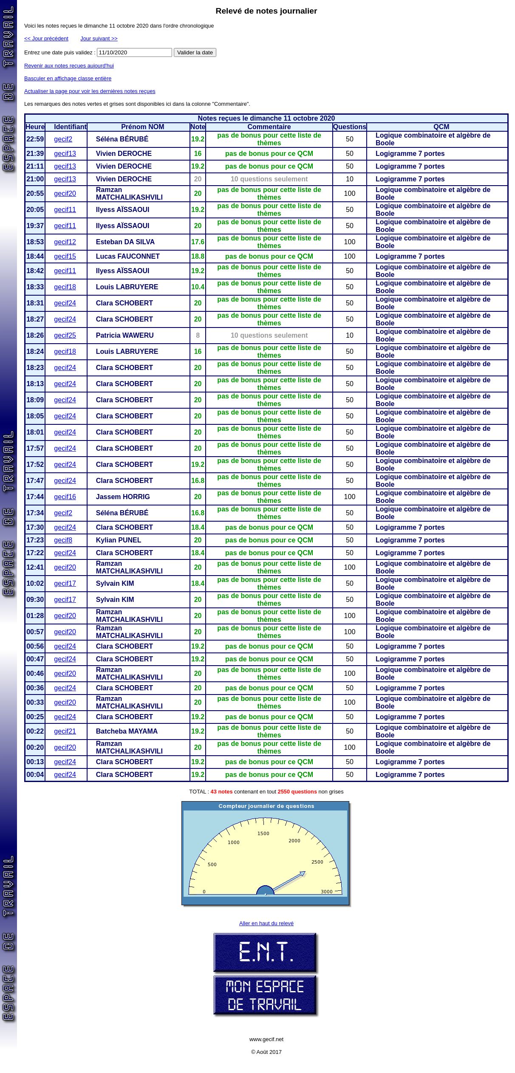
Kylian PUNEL (118, 540)
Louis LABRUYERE (127, 287)
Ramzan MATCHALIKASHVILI (129, 193)
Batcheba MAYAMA (127, 731)
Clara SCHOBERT (124, 303)
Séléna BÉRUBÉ (122, 139)
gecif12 (65, 242)
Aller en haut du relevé (266, 923)
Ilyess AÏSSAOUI (123, 209)
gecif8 (63, 540)
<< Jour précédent (46, 38)
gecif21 (65, 731)
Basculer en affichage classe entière (67, 78)
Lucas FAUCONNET (128, 256)
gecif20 (65, 193)
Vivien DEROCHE (124, 153)
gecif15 (65, 256)
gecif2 (63, 139)
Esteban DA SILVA (125, 242)
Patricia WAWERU (125, 335)
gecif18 (65, 287)
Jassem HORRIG (123, 496)
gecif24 (65, 303)
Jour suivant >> (99, 38)
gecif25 (65, 335)
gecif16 (65, 496)
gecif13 (65, 153)
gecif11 (65, 209)
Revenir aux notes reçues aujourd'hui (69, 65)
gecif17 (65, 583)
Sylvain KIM (115, 583)
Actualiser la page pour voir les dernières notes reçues (90, 91)
